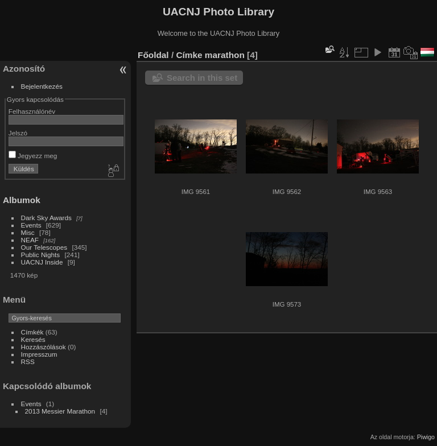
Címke (189, 55)
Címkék (32, 332)
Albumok (21, 200)
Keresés (33, 339)
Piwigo (426, 436)
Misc (28, 232)
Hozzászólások (43, 346)
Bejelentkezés (42, 86)
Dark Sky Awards (46, 217)
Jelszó (18, 133)
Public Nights (40, 254)
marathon (225, 55)
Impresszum (39, 354)
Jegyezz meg (33, 155)
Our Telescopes (44, 247)
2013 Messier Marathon (60, 411)
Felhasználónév (32, 111)
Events (31, 225)
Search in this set (202, 77)
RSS (28, 361)
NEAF (30, 239)
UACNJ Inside (42, 262)
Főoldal (153, 55)
